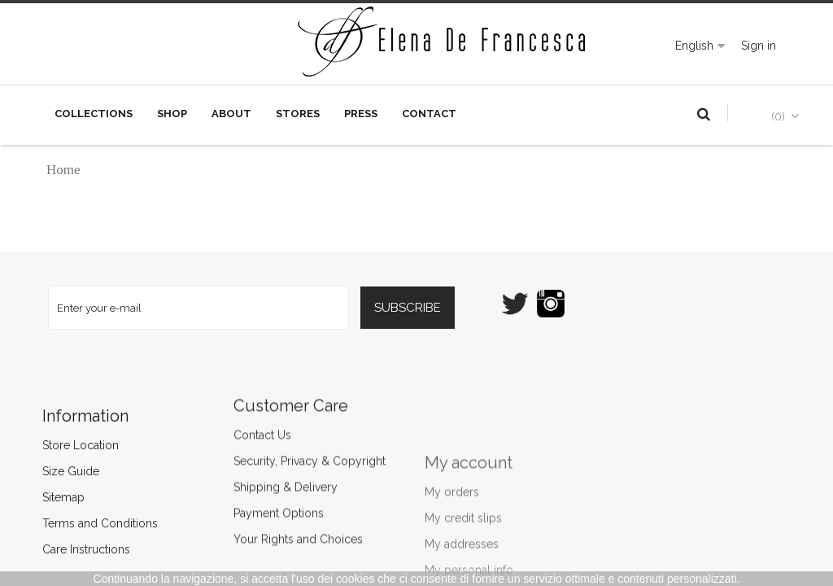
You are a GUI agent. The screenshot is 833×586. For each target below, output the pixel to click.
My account (468, 546)
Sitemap (76, 497)
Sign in (758, 45)
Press (360, 113)
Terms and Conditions (112, 523)
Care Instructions (98, 549)
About (231, 113)
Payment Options (278, 467)
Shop (172, 113)
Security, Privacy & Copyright (309, 415)
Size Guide (83, 471)
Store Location (93, 445)
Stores (298, 113)
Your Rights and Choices (298, 494)
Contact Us (262, 389)
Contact (429, 113)
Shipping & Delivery (285, 441)
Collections (94, 113)
